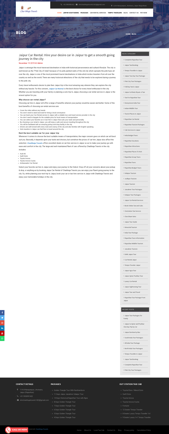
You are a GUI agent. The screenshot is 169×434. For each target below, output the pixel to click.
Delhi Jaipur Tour (130, 254)
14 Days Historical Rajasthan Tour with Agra (71, 398)
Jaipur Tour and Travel (144, 34)
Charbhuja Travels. (41, 429)
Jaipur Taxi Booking (131, 65)
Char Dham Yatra (130, 216)
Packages (84, 14)
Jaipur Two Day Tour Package (134, 76)
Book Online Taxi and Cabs (133, 206)
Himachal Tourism (130, 227)
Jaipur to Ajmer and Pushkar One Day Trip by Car (134, 325)
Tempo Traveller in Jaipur (133, 70)
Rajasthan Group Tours (132, 157)
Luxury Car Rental (130, 281)
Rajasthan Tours (130, 162)
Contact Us (134, 14)
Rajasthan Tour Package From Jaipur (134, 299)
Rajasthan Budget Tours (132, 168)
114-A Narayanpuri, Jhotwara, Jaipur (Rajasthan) (129, 7)
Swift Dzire (127, 394)
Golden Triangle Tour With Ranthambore (69, 390)
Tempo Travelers (115, 14)
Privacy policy (129, 430)
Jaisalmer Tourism (130, 249)
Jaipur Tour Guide (130, 222)
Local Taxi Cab (99, 430)
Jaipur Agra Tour (130, 270)
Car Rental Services (98, 14)
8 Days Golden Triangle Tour (64, 402)
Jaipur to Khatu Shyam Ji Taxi (134, 92)
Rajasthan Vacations (131, 141)
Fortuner (126, 406)
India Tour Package (131, 233)
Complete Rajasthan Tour (133, 60)
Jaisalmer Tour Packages (133, 189)
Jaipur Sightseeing (71, 14)
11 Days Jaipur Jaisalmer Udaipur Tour (68, 394)
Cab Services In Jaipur (132, 130)
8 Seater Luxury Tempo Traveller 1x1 (137, 413)
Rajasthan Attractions (132, 146)
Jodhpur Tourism (130, 179)
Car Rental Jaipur (130, 260)
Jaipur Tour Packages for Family (133, 317)
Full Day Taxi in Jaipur (131, 87)
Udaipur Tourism (130, 173)
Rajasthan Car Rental (131, 119)
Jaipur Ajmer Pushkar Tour (133, 276)
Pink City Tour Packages (132, 81)
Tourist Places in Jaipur (132, 114)
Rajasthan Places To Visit (133, 152)
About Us (87, 430)
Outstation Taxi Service (132, 211)
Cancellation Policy (144, 430)
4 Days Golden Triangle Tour (64, 417)
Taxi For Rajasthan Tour (132, 97)
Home (59, 14)
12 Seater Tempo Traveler (132, 410)
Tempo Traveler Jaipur (132, 265)
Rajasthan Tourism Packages (134, 125)
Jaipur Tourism (129, 184)
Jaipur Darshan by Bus (132, 332)
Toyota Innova (128, 398)
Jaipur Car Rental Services (133, 200)
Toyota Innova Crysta (131, 402)
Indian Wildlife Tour (131, 108)
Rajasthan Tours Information (134, 238)
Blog (126, 14)
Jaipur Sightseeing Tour (132, 287)
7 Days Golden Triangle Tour (64, 406)
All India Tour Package (132, 343)
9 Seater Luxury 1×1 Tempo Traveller (137, 417)
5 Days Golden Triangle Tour (64, 413)
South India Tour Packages (133, 338)
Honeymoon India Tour (132, 103)
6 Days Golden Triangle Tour (64, 410)
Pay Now (143, 14)
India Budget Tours (131, 135)
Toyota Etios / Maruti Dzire (133, 390)
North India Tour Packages (133, 348)
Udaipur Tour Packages (132, 195)
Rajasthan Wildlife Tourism (133, 243)
